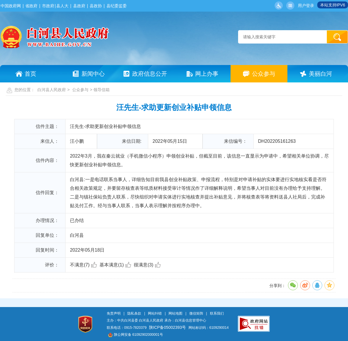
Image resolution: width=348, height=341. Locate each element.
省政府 (31, 5)
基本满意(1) (115, 264)
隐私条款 (134, 313)
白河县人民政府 (51, 89)
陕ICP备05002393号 (167, 327)
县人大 (62, 5)
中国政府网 (11, 5)
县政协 (96, 5)
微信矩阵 (196, 313)
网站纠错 (155, 313)
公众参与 (80, 89)
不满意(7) (83, 264)
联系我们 (217, 313)
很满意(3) (147, 264)
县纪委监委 (116, 5)
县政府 (79, 5)
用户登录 (306, 5)
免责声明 (114, 313)
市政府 (48, 5)
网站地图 (175, 313)
